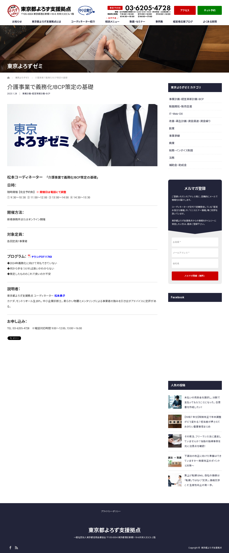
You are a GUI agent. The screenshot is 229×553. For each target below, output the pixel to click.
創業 (171, 128)
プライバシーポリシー (111, 511)
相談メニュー (112, 20)
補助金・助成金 (178, 165)
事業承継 (174, 135)
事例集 (159, 21)
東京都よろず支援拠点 (114, 530)
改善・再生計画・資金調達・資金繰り (189, 121)
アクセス (184, 10)
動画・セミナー (137, 21)
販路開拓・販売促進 (180, 106)
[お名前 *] (195, 242)
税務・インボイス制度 (181, 150)
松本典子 (59, 295)
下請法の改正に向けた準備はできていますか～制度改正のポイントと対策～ (202, 461)
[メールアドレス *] (195, 252)
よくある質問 (210, 21)
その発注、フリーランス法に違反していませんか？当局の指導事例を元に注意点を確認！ (202, 441)
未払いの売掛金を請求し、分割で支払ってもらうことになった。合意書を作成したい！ (202, 402)
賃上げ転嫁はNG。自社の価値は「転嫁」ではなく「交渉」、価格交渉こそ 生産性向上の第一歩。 (202, 480)
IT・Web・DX (176, 113)
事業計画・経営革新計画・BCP (36, 93)
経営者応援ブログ (183, 21)
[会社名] (195, 263)
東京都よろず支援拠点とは (46, 21)
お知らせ (17, 21)
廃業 (171, 143)
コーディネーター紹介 (83, 21)
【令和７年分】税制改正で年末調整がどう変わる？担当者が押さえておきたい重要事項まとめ (202, 422)
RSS (16, 547)
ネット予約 (210, 10)
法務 (171, 157)
